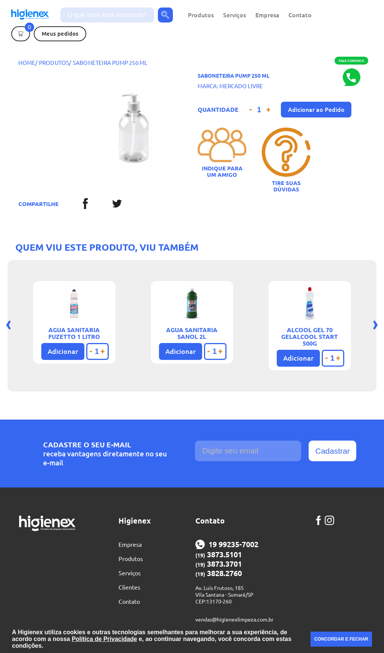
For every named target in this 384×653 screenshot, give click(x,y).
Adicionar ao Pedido (316, 109)
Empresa (267, 15)
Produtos (201, 15)
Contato (300, 15)
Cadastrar (332, 451)
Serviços (234, 15)
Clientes (129, 587)
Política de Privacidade (104, 639)
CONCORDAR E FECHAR (341, 639)
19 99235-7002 (226, 544)
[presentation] (9, 323)
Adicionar (63, 351)
